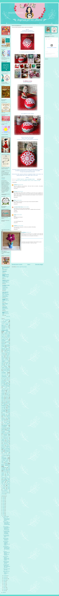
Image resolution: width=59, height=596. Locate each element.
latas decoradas (5, 418)
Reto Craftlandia (5, 467)
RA (8, 455)
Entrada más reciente (17, 264)
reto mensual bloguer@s (5, 469)
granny (4, 402)
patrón (2, 445)
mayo (4, 584)
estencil (3, 390)
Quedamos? (4, 455)
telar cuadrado (7, 486)
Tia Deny (15, 191)
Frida (6, 399)
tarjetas (2, 481)
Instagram (3, 414)
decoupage (3, 383)
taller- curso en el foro (5, 480)
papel (7, 441)
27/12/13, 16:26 (26, 206)
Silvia (15, 200)
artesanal (3, 340)
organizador (5, 438)
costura (5, 366)
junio (4, 583)
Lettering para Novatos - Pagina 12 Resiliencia (5, 282)
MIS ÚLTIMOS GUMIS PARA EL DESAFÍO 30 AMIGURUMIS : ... (6, 528)
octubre (5, 577)
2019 (3, 507)
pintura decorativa (5, 448)
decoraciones (3, 381)
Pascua (8, 442)
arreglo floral (5, 338)
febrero (4, 589)
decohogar (7, 380)
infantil (8, 411)
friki (8, 399)
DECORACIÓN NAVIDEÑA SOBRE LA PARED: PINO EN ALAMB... (6, 543)
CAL (4, 350)
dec (8, 378)
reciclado (38, 180)
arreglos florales (4, 339)
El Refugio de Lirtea (5, 285)
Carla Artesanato (5, 292)
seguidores (8, 475)
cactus (9, 349)
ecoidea (6, 387)
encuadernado (3, 388)
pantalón (8, 440)
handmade (3, 405)
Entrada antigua (39, 264)
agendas (2, 324)
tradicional (6, 489)
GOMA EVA (3, 401)
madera (2, 423)
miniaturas (4, 428)
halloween (5, 404)
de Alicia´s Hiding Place (27, 82)
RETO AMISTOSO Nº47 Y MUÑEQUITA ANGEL (6, 572)
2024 (4, 500)
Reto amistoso (5, 465)
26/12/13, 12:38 (20, 184)
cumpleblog (3, 376)
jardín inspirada (7, 415)
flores (2, 398)
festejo (2, 393)
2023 (4, 501)
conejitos (2, 362)
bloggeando (3, 343)
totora (9, 488)
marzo (4, 587)
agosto (4, 580)
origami (2, 439)
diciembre (5, 516)
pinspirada (8, 446)
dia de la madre (5, 386)
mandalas (8, 423)
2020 (4, 506)
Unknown (15, 184)
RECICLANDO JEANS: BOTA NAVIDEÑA (6, 539)
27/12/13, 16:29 (19, 214)
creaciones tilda (6, 370)
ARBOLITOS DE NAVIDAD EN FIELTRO (6, 562)
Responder (16, 188)
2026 (4, 497)
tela (4, 485)
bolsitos (2, 345)
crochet (3, 373)
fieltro (21, 180)
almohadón (3, 326)
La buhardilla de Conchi (5, 299)
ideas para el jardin (5, 410)
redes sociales (4, 461)
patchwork (6, 443)
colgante (3, 361)
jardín (9, 414)
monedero (4, 430)
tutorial (2, 491)
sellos (6, 476)
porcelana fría (7, 451)
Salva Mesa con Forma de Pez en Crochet (5, 308)
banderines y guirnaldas (5, 341)
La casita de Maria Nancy (18, 206)
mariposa (2, 427)
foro (7, 398)
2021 (3, 504)
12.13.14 (6, 320)
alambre (7, 324)
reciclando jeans (4, 460)
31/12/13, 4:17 (28, 232)
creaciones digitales (6, 369)
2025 (4, 498)
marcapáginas (4, 426)
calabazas (8, 350)
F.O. (8, 390)
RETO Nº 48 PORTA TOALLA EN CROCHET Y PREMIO (6, 519)
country (2, 368)
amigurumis (4, 330)
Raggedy (2, 456)
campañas (8, 353)
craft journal (7, 368)
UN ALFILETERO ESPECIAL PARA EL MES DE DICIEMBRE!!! (6, 532)
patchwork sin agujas (5, 444)
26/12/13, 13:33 (20, 191)
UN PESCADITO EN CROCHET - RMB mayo (5, 277)
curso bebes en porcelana (5, 377)
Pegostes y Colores (5, 280)
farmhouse (7, 392)
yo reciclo (3, 493)
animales (6, 332)
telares (4, 487)
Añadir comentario (15, 239)
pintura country (6, 447)
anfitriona (8, 331)
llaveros (7, 420)
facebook (3, 391)
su (3, 479)
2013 (3, 515)
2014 (3, 513)
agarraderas (3, 322)
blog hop (7, 342)
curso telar (4, 378)
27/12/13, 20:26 (20, 225)
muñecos (8, 432)
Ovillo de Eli (4, 306)
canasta (3, 354)
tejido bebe (3, 483)
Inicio (28, 264)
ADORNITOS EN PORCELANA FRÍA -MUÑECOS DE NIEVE (6, 566)
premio (5, 452)
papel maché (3, 442)
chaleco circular (4, 358)
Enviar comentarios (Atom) (22, 266)
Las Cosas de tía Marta (5, 312)
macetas (8, 421)
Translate (3, 178)
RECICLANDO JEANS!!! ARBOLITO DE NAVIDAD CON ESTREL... (6, 558)
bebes (3, 342)
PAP (3, 441)
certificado (3, 357)
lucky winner (3, 421)
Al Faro (3, 304)
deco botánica (3, 379)
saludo (2, 474)
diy (9, 386)
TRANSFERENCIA (4, 490)
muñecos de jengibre (6, 433)
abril (4, 586)
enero (4, 590)
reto (6, 463)
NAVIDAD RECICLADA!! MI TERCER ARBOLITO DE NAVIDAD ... (6, 553)
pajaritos (3, 440)
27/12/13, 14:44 (19, 200)
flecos (7, 396)
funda (2, 400)
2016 (3, 512)
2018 (3, 509)
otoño (7, 439)
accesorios (3, 321)
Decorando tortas (4, 382)
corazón (6, 363)
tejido (7, 482)
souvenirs (8, 478)
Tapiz (8, 480)
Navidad (35, 180)
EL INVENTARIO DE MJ (5, 268)
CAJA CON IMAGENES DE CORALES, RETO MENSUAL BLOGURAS (5, 288)
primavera (3, 453)
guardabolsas (8, 403)
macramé (5, 422)
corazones (3, 364)
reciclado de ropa (4, 459)
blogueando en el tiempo (5, 344)
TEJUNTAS (8, 484)
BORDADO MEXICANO (5, 348)
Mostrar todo (8, 316)
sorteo (2, 478)
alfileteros (17, 180)
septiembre (5, 578)
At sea (3, 272)
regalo (2, 462)
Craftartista (4, 271)
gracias (8, 401)
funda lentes (7, 400)
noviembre (5, 575)
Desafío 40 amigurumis (5, 385)
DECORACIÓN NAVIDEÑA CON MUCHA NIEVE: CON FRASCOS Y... (6, 548)
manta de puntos (6, 424)
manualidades (24, 180)
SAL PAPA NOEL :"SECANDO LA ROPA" (6, 536)
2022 (4, 503)
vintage (7, 491)
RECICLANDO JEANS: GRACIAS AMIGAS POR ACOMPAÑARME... (6, 523)
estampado (7, 389)
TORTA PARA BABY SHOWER (6, 569)
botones (4, 349)
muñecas (3, 432)
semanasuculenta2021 (4, 477)
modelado (8, 429)
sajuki (15, 214)
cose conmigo (7, 365)
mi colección (8, 427)
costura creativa (4, 367)
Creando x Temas (4, 371)
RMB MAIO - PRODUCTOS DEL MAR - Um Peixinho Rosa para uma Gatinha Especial (5, 294)
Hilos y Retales (5, 303)
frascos (2, 399)
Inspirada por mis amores (5, 275)
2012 (3, 592)
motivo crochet (30, 180)
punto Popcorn (7, 454)
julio (4, 581)
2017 (3, 510)
